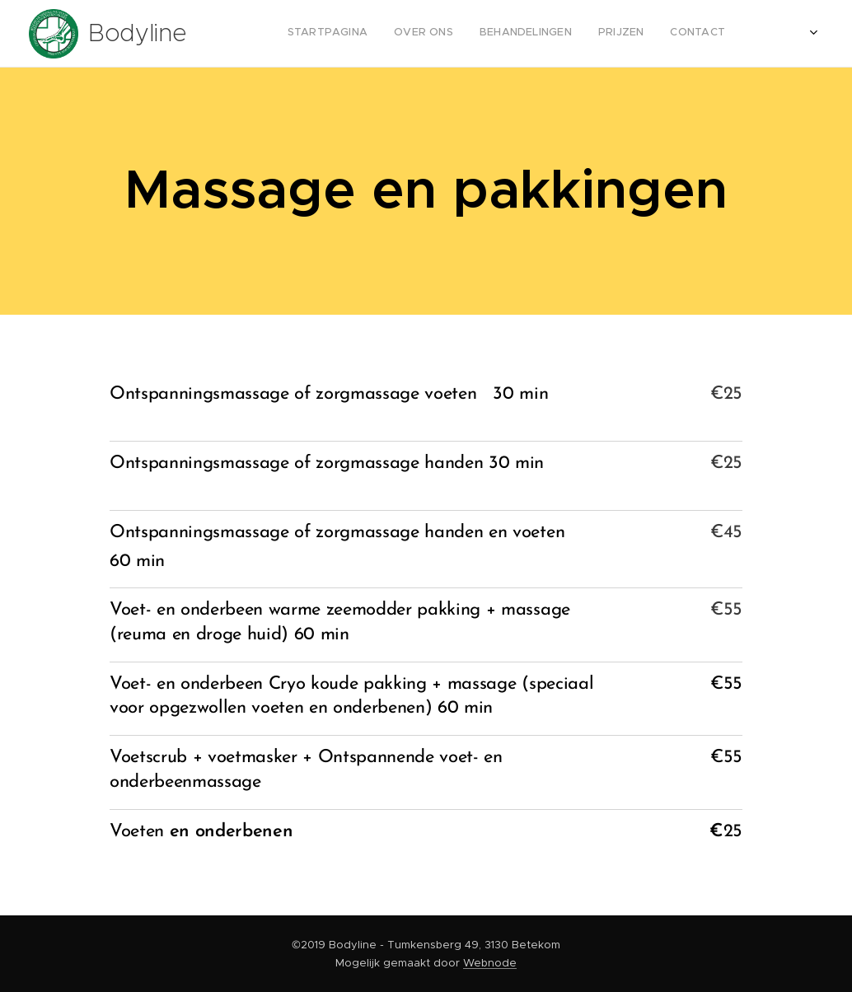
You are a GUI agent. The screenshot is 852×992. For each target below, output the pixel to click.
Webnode (490, 963)
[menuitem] (545, 33)
